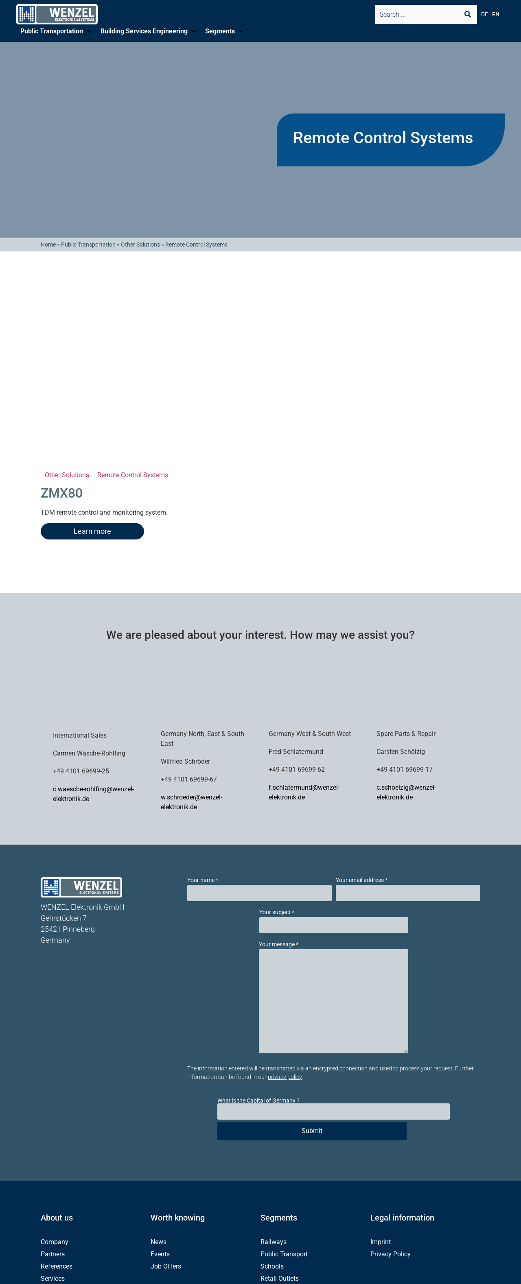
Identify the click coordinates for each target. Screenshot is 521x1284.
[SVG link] (57, 14)
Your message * (278, 944)
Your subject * (276, 912)
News (158, 1242)
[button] (56, 31)
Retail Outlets (279, 1278)
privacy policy (285, 1077)
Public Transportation (88, 244)
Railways (273, 1242)
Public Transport (284, 1254)
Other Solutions (140, 244)
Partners (53, 1254)
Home (48, 244)
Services (53, 1278)
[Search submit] (467, 14)
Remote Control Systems (132, 475)
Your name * (202, 880)
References (56, 1266)
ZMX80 (62, 493)
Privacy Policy (390, 1254)
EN (495, 14)
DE (484, 14)
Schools (272, 1266)
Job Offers (166, 1266)
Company (54, 1242)
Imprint (380, 1242)
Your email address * (361, 880)
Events (160, 1254)
